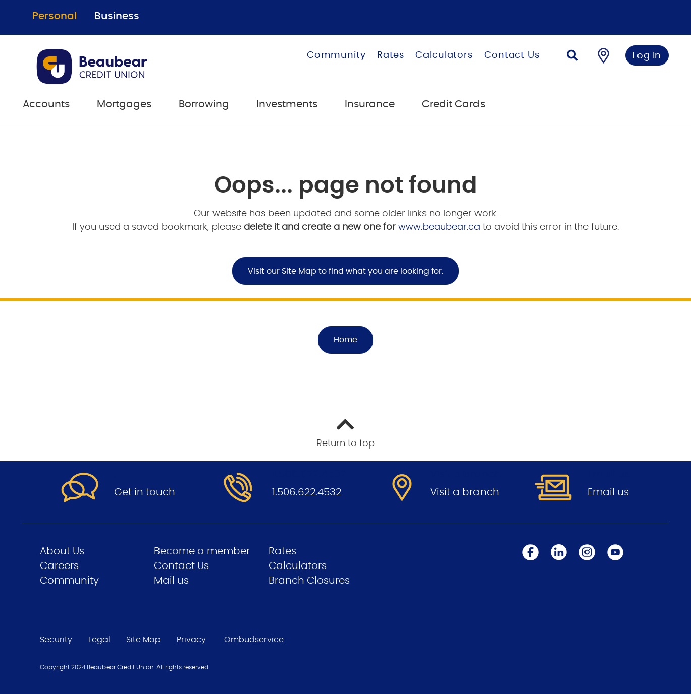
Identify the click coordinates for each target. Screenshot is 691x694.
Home (345, 340)
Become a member (202, 551)
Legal (99, 640)
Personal (54, 16)
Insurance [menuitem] (370, 104)
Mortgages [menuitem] (124, 104)
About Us (62, 551)
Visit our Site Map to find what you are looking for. (345, 271)
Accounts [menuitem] (46, 104)
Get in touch (144, 492)
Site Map (143, 640)
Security (56, 640)
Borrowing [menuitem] (204, 104)
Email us (608, 492)
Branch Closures (309, 581)
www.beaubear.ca (439, 227)
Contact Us (512, 55)
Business (116, 16)
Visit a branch (464, 492)
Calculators (444, 55)
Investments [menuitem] (286, 104)
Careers (59, 566)
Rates (391, 55)
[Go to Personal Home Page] (126, 66)
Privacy (191, 640)
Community (336, 55)
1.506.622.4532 (306, 492)
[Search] (572, 57)
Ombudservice (254, 640)
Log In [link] (646, 55)
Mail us (171, 581)
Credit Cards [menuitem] (453, 104)
